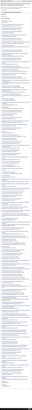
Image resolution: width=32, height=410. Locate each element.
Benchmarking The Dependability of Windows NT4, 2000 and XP (12, 274)
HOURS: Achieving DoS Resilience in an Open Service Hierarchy (12, 50)
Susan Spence (17, 67)
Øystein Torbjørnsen (18, 272)
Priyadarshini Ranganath (23, 82)
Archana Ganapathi (5, 233)
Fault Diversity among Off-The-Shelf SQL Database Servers (11, 161)
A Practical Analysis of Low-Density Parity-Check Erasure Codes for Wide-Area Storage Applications (16, 62)
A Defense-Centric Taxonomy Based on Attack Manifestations (11, 58)
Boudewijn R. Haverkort (13, 286)
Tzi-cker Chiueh (9, 186)
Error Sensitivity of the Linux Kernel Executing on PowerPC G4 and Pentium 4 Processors (14, 356)
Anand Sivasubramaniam (12, 315)
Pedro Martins (4, 237)
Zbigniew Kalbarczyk (9, 244)
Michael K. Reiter (20, 71)
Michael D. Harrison (5, 362)
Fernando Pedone (10, 208)
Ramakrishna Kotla (5, 240)
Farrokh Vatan (19, 78)
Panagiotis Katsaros (5, 311)
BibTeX (7, 12)
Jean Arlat (17, 275)
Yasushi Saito (13, 67)
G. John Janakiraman (5, 173)
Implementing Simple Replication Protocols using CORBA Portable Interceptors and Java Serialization (16, 223)
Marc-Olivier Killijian (25, 224)
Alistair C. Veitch (22, 67)
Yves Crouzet (13, 275)
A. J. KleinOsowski (4, 82)
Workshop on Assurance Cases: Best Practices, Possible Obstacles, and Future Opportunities (14, 377)
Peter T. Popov (4, 118)
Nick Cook (3, 251)
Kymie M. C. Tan (14, 59)
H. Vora (19, 279)
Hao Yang (3, 51)
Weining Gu (3, 358)
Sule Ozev (12, 39)
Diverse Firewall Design (5, 246)
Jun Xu (20, 244)
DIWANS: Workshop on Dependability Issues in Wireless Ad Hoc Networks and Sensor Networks (15, 366)
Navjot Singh (17, 181)
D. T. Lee (21, 95)
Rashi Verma (9, 331)
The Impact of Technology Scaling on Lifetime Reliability (11, 86)
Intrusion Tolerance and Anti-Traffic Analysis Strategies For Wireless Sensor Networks (15, 260)
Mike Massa (8, 132)
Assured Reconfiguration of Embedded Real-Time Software (11, 153)
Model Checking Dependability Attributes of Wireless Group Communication (14, 289)
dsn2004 (6, 10)
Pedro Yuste (11, 346)
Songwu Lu (13, 51)
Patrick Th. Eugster (10, 108)
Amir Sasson (11, 104)
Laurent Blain (8, 224)
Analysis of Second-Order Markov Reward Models (10, 341)
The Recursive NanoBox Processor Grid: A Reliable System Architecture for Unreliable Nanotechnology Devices (15, 81)
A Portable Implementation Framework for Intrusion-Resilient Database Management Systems (15, 184)
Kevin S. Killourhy (4, 59)
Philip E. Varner (11, 211)
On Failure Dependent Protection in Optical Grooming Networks (12, 195)
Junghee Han (4, 32)
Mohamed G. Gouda (9, 247)
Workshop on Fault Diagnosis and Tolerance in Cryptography (11, 373)
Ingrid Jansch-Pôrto (11, 308)
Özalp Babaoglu (14, 29)
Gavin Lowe (8, 200)
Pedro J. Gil (15, 346)
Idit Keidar (7, 104)
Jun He (3, 254)
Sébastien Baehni (4, 108)
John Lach (13, 331)
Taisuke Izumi (4, 111)
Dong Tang (3, 272)
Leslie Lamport (4, 22)
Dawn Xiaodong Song (14, 46)
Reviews (17, 12)
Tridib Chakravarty (9, 74)
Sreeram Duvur (12, 272)
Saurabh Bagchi (8, 181)
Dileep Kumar (8, 272)
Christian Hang (12, 95)
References (9, 12)
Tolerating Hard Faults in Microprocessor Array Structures (11, 38)
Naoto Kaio (18, 294)
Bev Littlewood (9, 118)
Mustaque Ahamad (19, 215)
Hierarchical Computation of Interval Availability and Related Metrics (13, 281)
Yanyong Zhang (24, 315)
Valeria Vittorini (23, 268)
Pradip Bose (14, 87)
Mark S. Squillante (19, 315)
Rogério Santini (12, 204)
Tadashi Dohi (8, 294)
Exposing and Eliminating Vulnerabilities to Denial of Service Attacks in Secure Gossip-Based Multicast (16, 103)
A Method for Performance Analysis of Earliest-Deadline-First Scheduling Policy (14, 333)
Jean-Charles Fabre (19, 224)
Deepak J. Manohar (13, 215)
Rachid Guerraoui (16, 108)
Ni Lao (13, 233)
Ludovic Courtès (13, 224)
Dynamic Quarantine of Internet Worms (8, 45)
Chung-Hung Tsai (17, 95)
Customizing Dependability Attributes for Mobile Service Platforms (12, 253)
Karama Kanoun (8, 275)
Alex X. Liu (3, 247)
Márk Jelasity (9, 29)
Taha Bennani (4, 224)
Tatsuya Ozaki (4, 294)
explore (5, 1)
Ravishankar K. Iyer (15, 244)
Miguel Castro (4, 25)
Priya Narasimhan (9, 151)
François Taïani (7, 225)
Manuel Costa (8, 25)
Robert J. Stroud (4, 189)
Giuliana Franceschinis (17, 268)
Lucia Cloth (8, 286)
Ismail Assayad (4, 147)
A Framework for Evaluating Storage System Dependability (11, 352)
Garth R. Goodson (4, 71)
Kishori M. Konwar (4, 136)
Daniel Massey (7, 193)
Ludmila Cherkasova (5, 303)
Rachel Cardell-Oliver (10, 319)
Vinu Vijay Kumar (4, 331)
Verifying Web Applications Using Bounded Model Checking (11, 94)
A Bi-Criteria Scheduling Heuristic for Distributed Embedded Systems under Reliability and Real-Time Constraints (15, 146)
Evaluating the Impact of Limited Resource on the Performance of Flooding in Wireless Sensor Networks (15, 318)
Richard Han (7, 261)
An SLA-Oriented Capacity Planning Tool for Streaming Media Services (13, 302)
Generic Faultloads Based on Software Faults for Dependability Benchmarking (14, 124)
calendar (8, 1)
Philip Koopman (4, 74)
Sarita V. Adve (10, 87)
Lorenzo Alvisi (10, 139)
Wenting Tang (10, 303)
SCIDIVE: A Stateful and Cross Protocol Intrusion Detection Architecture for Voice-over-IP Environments (16, 180)
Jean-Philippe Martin (5, 139)
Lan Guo (3, 166)
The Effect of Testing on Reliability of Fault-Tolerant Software (11, 117)
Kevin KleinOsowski (11, 82)
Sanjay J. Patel (18, 43)
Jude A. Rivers (19, 87)
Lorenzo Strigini (10, 362)
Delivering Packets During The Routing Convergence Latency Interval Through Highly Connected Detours (15, 203)
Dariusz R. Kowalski (11, 136)
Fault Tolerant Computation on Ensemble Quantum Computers (12, 76)
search (12, 1)
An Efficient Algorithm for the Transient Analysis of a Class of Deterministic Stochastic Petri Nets (15, 338)
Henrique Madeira (8, 125)
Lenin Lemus (19, 346)
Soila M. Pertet (4, 151)
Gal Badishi (3, 104)
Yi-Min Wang (10, 233)
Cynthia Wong (4, 46)
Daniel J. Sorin (17, 39)
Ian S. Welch (9, 189)
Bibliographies (13, 12)
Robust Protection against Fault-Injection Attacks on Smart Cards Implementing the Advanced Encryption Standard (15, 54)
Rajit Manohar (11, 36)
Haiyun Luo (7, 51)
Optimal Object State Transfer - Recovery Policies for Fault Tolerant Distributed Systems (16, 310)
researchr (2, 1)
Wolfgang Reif (9, 265)
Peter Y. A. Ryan (18, 189)
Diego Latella (15, 290)
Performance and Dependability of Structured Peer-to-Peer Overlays (13, 24)
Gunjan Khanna (4, 323)
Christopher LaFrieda (5, 36)
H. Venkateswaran (25, 215)
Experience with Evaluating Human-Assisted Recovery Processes (12, 168)
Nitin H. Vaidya (19, 367)
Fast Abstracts (4, 384)
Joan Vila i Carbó (12, 229)
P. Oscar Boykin (4, 78)
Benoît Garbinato (4, 208)
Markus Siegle (24, 286)
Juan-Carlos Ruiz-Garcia (5, 346)
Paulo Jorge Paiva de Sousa (11, 237)
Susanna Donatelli (4, 382)
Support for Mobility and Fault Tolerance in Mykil (9, 218)
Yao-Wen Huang (4, 95)
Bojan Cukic (14, 166)
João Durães (4, 125)
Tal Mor (16, 78)
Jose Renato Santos (12, 173)
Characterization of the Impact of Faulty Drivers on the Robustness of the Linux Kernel (15, 348)
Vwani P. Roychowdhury (10, 78)
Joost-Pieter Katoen (10, 290)
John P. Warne (13, 189)
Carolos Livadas (4, 115)
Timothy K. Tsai (21, 181)
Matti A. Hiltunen (6, 254)
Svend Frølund (4, 67)
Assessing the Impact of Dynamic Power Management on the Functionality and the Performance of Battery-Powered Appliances (15, 297)
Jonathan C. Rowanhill (5, 211)
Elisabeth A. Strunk (5, 154)
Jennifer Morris (4, 159)
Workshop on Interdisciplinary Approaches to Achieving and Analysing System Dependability (14, 361)
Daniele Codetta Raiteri (5, 268)
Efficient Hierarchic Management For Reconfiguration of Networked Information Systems (16, 210)
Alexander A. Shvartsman (18, 136)
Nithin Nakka (4, 244)
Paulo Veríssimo (23, 237)
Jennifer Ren (4, 143)
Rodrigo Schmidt (15, 208)
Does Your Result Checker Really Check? (8, 165)
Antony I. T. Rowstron (14, 25)
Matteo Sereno (9, 339)
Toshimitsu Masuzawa (14, 111)
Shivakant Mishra (12, 261)
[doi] (19, 25)
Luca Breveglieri (4, 374)
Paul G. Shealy (9, 39)
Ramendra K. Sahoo (5, 315)
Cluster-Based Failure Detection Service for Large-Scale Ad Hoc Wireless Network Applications (15, 326)
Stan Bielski (19, 46)
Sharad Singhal (15, 303)
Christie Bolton (4, 200)
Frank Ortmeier (4, 265)
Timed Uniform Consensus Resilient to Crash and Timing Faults (12, 110)
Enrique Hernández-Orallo (6, 229)
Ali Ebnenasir (10, 100)
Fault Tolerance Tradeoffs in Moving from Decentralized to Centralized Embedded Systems (15, 158)
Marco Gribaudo (4, 339)
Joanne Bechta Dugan (18, 331)
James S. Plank (4, 64)
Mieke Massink (4, 290)
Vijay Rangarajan (16, 82)
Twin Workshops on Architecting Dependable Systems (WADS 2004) (13, 369)
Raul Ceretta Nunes (5, 308)
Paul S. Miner (10, 122)
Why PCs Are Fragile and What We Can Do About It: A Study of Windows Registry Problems (15, 232)
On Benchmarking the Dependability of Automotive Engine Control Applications (14, 345)
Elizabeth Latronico (5, 122)
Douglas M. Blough (10, 367)
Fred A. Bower (4, 39)
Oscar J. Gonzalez (13, 143)
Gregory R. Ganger (24, 46)
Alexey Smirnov (4, 186)
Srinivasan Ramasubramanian (6, 196)
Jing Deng (3, 261)
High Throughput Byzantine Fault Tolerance (9, 239)
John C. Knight (10, 154)
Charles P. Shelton (4, 129)
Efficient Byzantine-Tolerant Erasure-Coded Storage (10, 69)
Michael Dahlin (10, 240)
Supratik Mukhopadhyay (8, 166)
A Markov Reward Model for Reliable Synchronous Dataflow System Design (14, 330)
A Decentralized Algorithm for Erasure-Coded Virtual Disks (11, 66)
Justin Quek (9, 43)
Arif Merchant (9, 67)
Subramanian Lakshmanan (6, 215)
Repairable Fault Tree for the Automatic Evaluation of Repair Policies (13, 267)
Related (19, 12)
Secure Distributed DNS (5, 175)
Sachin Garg (13, 181)
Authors (5, 12)
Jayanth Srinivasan (5, 87)
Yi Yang (10, 51)
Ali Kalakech (4, 275)
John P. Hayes (13, 258)
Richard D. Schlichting (13, 254)
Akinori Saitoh (8, 111)
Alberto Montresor (4, 29)
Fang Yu (8, 95)
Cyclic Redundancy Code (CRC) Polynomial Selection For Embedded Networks (14, 73)
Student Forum (4, 381)
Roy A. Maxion (10, 59)
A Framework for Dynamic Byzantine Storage (9, 138)
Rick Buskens (8, 143)
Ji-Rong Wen (16, 233)
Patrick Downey (4, 319)
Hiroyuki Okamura (13, 294)
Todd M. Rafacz (13, 43)
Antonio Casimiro (17, 237)
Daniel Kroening (9, 159)
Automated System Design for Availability (8, 172)
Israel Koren (9, 374)
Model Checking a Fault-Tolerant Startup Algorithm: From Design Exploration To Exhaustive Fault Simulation (14, 90)
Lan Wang (3, 193)
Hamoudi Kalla (13, 147)
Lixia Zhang (17, 51)
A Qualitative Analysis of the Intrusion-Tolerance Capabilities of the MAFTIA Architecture (16, 188)
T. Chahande (23, 279)
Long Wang (3, 279)
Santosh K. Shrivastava (13, 251)
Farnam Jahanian (9, 32)
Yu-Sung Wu (4, 181)
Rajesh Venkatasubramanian (6, 258)
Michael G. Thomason (10, 64)
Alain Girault (8, 147)
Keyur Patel (12, 193)
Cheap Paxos (4, 131)
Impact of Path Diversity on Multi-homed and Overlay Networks (12, 31)
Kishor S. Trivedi (8, 282)
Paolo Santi (15, 367)
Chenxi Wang (9, 46)
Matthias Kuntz (19, 286)
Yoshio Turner (17, 173)
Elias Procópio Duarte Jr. (5, 204)
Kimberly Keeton (4, 353)
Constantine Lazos (11, 311)
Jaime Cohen (17, 204)
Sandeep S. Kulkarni (5, 100)
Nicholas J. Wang (4, 43)
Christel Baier (4, 286)
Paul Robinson (7, 251)
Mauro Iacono (11, 268)
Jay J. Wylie (9, 71)
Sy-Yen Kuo (25, 95)
